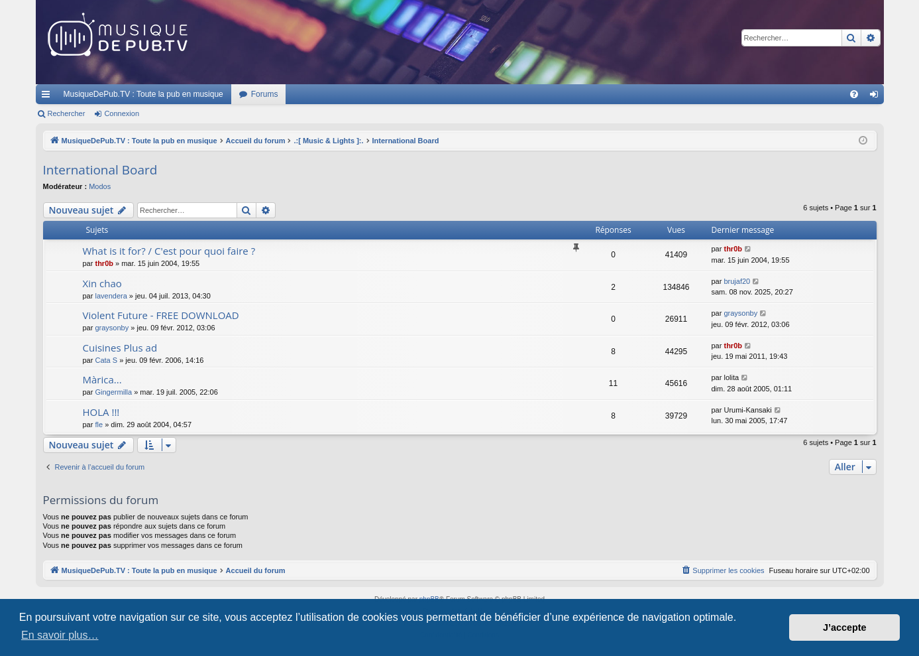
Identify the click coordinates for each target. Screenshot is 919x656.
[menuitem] (854, 94)
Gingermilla (113, 392)
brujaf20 (737, 281)
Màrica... (102, 379)
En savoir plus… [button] (60, 635)
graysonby (112, 328)
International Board (100, 169)
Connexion (121, 113)
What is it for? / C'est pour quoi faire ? (169, 250)
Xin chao (102, 283)
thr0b (104, 263)
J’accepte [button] (845, 627)
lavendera (111, 296)
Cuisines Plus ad (120, 347)
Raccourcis (48, 97)
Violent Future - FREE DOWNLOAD (161, 315)
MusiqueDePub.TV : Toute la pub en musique (143, 94)
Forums (264, 94)
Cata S (106, 360)
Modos (100, 186)
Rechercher (66, 113)
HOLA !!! (101, 412)
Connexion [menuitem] (876, 97)
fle (99, 424)
